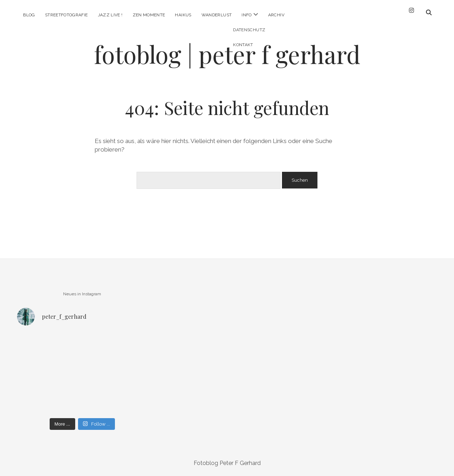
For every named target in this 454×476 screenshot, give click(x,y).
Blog (29, 14)
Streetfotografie (66, 14)
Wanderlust (216, 14)
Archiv (276, 14)
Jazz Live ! (110, 14)
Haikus (183, 14)
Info (246, 14)
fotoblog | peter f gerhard (227, 54)
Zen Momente (149, 14)
